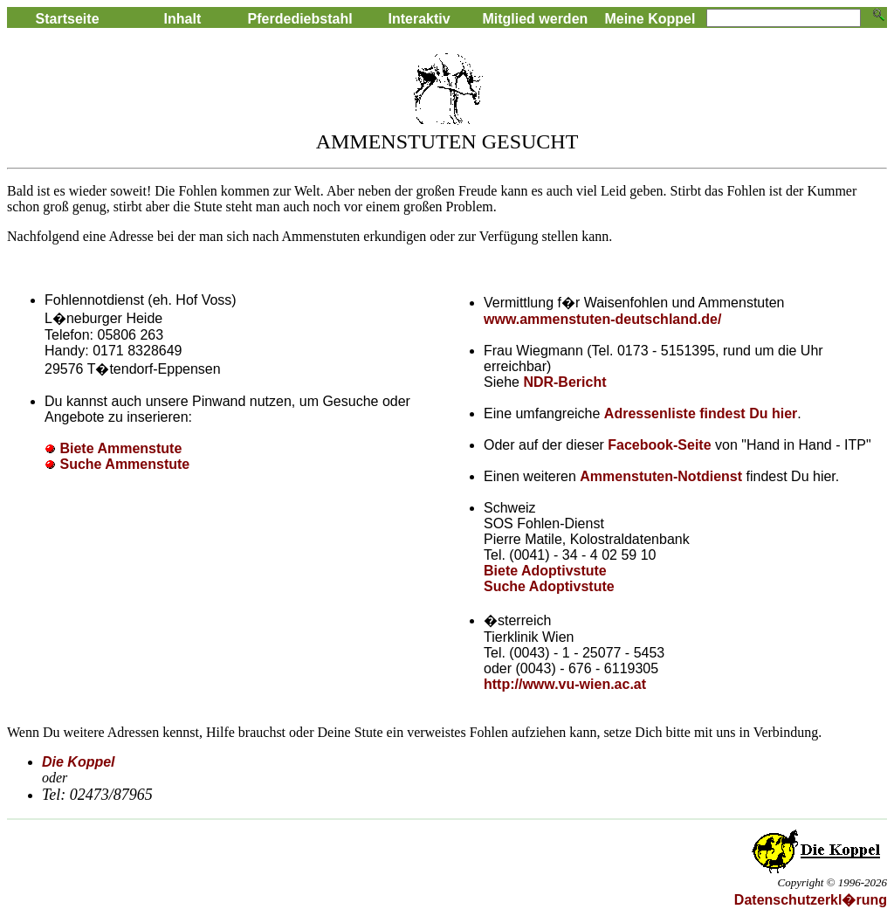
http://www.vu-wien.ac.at (565, 684)
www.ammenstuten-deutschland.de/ (602, 319)
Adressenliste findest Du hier (700, 413)
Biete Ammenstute (120, 448)
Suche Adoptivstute (549, 586)
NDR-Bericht (564, 382)
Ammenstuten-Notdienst (661, 476)
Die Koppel (78, 761)
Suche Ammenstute (124, 464)
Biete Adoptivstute (545, 570)
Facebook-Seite (661, 444)
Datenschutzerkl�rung (810, 899)
